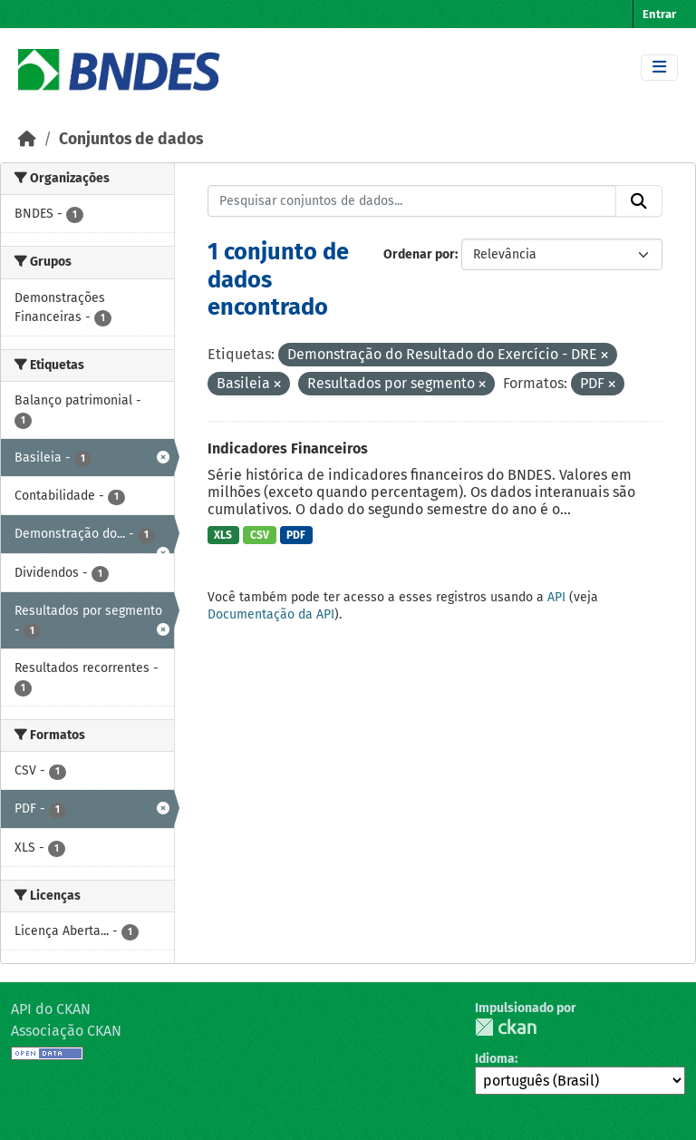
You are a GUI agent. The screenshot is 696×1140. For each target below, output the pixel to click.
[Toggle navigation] (659, 67)
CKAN (505, 1027)
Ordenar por (419, 254)
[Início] (27, 139)
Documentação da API (271, 614)
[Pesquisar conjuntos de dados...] (412, 201)
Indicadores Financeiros (288, 448)
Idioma (495, 1059)
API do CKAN (51, 1009)
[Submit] (638, 201)
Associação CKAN (66, 1030)
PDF (295, 535)
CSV (259, 535)
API (556, 597)
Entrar (659, 14)
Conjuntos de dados (131, 139)
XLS (223, 535)
